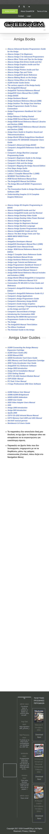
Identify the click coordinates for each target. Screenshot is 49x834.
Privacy (25, 831)
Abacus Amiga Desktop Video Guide (22, 215)
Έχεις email (24, 798)
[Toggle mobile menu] (45, 30)
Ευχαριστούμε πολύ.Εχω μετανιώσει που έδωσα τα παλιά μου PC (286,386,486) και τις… (24, 764)
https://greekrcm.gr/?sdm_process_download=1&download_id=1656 (24, 727)
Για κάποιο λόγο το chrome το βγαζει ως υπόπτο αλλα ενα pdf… (24, 711)
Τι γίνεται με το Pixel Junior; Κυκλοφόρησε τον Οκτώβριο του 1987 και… (24, 743)
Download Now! (39, 736)
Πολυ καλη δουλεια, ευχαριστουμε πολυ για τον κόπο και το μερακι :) (24, 785)
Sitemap (32, 831)
